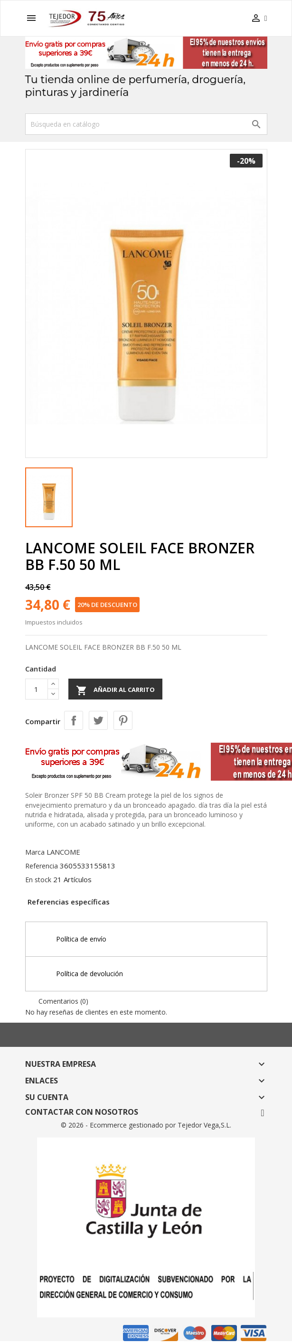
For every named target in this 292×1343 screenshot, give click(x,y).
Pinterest (122, 720)
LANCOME (63, 852)
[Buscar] (146, 124)
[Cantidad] (36, 689)
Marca (35, 852)
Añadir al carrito (115, 690)
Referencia (41, 865)
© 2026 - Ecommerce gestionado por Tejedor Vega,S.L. (146, 1124)
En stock (38, 879)
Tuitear (98, 720)
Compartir (73, 720)
